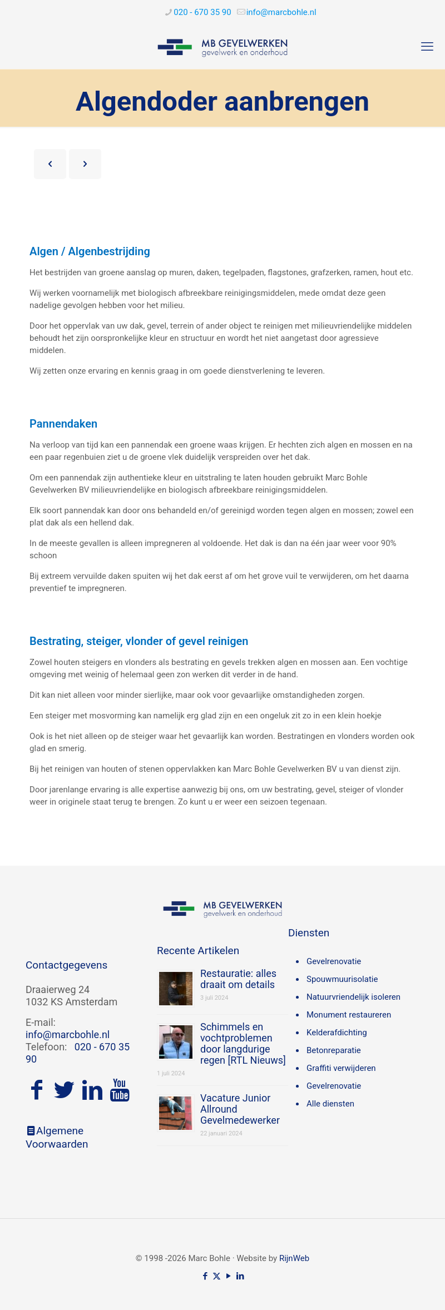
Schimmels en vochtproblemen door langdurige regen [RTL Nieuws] (243, 1043)
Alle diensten (330, 1104)
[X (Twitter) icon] (216, 1276)
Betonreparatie (333, 1050)
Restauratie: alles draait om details (238, 978)
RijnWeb (294, 1258)
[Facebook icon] (205, 1276)
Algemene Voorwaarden (57, 1137)
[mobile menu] (427, 46)
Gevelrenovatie (333, 961)
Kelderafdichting (336, 1033)
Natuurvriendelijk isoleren (353, 997)
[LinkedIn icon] (240, 1276)
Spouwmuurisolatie (342, 979)
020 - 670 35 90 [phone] (202, 12)
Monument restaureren (348, 1015)
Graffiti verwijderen (341, 1068)
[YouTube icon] (228, 1276)
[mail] (281, 12)
